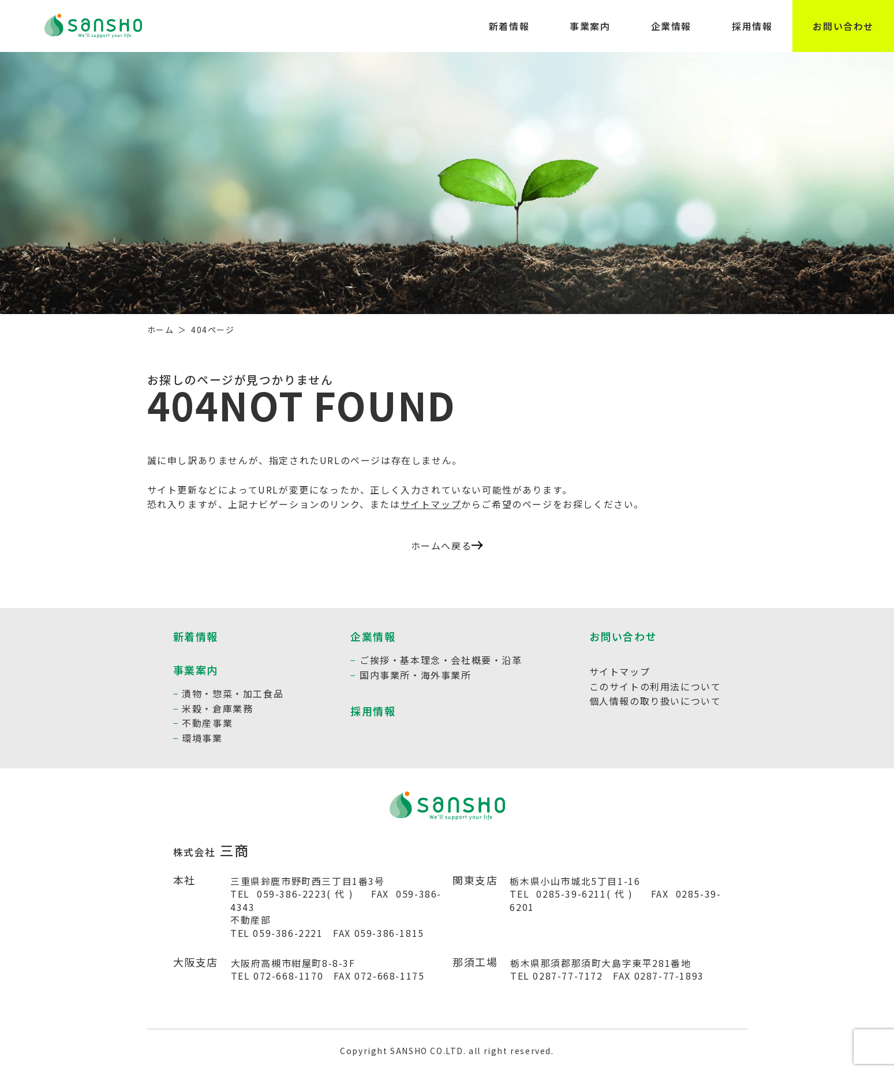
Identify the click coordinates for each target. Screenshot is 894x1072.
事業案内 (590, 26)
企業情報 (671, 26)
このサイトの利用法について (655, 686)
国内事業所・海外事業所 (416, 675)
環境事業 (202, 738)
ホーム (160, 329)
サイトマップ (431, 504)
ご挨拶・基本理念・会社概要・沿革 (441, 660)
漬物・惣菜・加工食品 (232, 693)
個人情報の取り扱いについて (655, 701)
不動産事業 (207, 723)
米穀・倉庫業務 (217, 708)
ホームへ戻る (447, 545)
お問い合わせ (843, 26)
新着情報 (509, 26)
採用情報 (752, 26)
